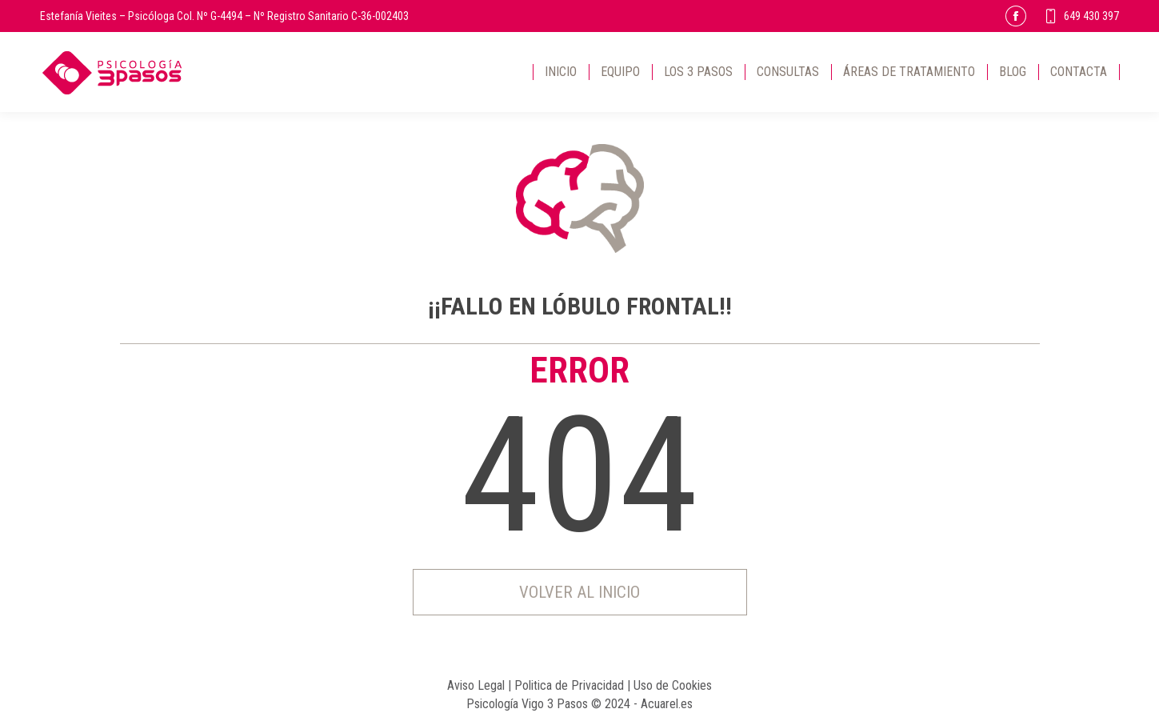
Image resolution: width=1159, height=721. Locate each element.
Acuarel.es (667, 703)
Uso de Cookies (672, 685)
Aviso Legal (476, 685)
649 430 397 (1081, 16)
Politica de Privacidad (569, 685)
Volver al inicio (579, 592)
